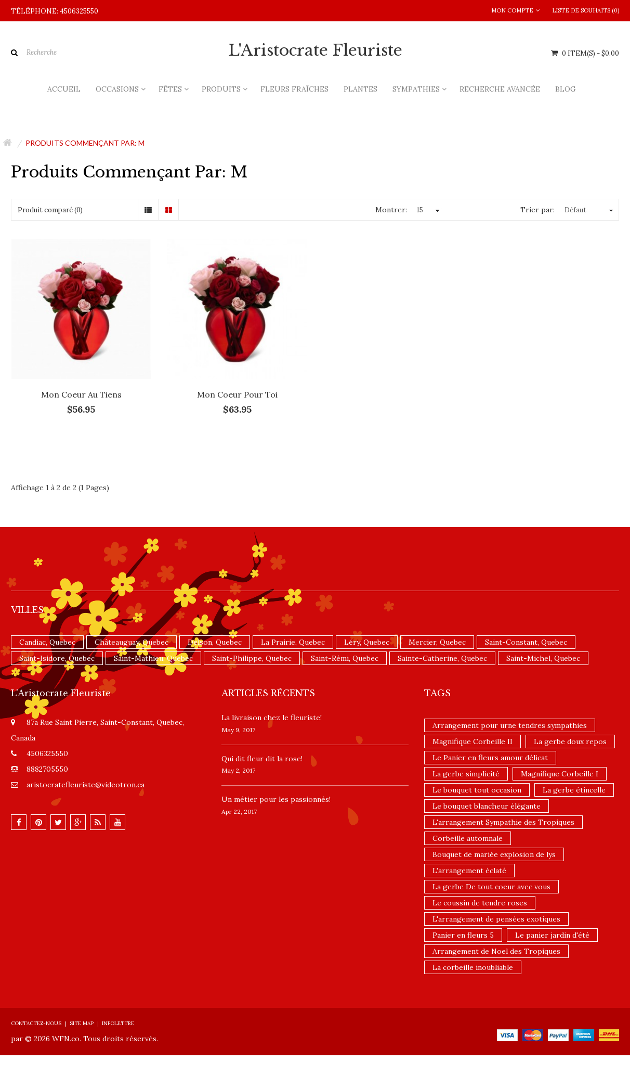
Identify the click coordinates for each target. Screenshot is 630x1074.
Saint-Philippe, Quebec (252, 658)
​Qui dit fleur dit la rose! (262, 758)
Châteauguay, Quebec (131, 642)
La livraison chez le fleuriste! (271, 717)
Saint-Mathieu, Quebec (153, 658)
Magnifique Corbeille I (559, 773)
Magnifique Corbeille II (472, 741)
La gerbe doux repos (570, 741)
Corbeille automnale (467, 838)
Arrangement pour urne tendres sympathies (509, 725)
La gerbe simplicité (466, 773)
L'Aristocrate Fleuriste (315, 50)
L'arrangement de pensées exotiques (496, 919)
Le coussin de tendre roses (479, 902)
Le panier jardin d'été (552, 935)
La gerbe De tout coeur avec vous (491, 886)
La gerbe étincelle (574, 790)
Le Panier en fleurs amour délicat (490, 757)
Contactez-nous (36, 1023)
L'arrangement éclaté (469, 870)
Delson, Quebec (215, 642)
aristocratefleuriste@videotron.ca (86, 784)
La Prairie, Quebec (293, 642)
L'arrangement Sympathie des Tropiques (503, 822)
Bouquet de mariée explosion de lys (494, 854)
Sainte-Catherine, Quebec (442, 658)
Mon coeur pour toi (237, 394)
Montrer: (391, 209)
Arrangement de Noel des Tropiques (496, 951)
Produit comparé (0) (50, 210)
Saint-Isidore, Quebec (57, 658)
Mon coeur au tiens (81, 394)
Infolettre (118, 1023)
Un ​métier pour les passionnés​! (276, 799)
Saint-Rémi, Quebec (344, 658)
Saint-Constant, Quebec (526, 642)
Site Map (82, 1023)
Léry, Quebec (366, 642)
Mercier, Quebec (437, 642)
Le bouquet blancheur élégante (486, 806)
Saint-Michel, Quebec (543, 658)
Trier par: (537, 209)
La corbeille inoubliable (472, 967)
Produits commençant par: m (85, 142)
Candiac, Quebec (47, 642)
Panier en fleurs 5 (463, 935)
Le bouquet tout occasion (476, 790)
